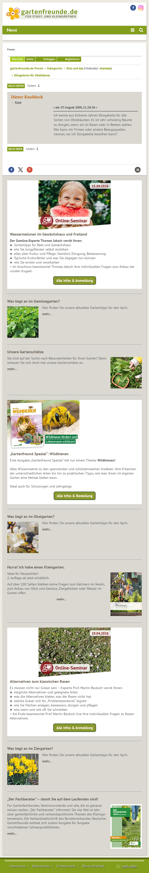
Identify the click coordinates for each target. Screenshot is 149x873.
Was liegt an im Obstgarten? (30, 516)
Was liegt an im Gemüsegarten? (33, 301)
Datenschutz (41, 866)
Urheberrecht (66, 866)
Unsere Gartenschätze (25, 351)
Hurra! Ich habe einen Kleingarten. (36, 567)
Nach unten (16, 86)
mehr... (12, 833)
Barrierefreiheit (93, 866)
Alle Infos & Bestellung (74, 496)
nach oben (129, 866)
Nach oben (15, 149)
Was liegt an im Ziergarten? (30, 748)
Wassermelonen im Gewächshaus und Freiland (48, 234)
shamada (105, 68)
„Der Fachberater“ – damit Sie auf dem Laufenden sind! (52, 799)
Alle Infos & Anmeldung (74, 280)
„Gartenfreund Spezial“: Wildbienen (39, 453)
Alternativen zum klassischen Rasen (40, 681)
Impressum (18, 866)
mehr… (47, 314)
